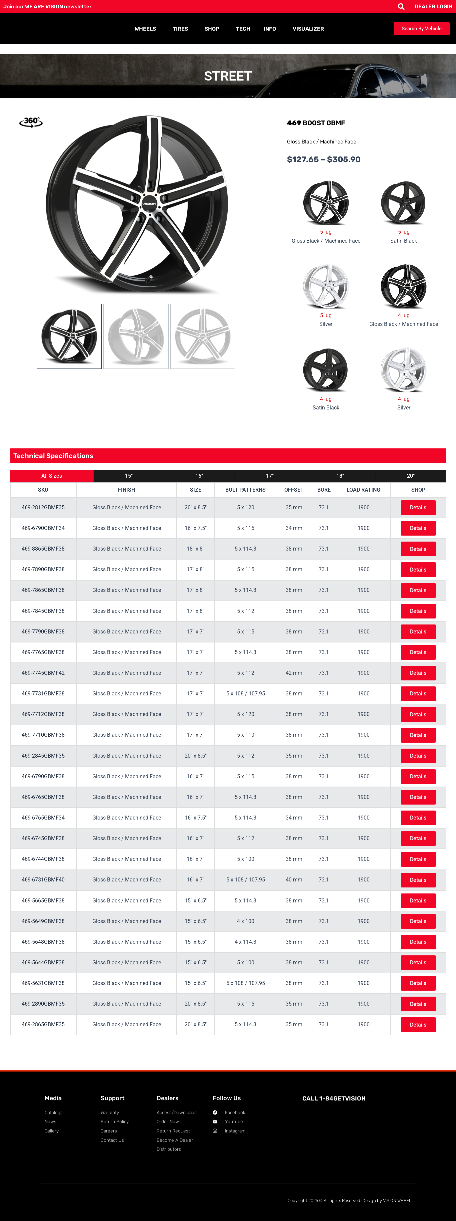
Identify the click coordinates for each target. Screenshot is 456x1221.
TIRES (182, 29)
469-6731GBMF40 (43, 891)
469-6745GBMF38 (43, 849)
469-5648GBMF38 (43, 955)
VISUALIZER (308, 29)
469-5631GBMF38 (43, 998)
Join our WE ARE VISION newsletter (49, 6)
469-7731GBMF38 (43, 699)
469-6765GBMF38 (43, 806)
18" (340, 476)
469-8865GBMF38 (43, 550)
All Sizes (51, 476)
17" (270, 476)
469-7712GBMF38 (43, 721)
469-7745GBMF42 (43, 678)
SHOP (214, 29)
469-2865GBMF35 (43, 1040)
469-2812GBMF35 (43, 508)
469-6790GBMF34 (43, 529)
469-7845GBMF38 (43, 614)
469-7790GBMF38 (43, 635)
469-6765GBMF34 (43, 827)
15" (129, 476)
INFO (271, 29)
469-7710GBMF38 (43, 742)
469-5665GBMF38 (43, 912)
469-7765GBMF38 (43, 657)
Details (417, 508)
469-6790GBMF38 (43, 785)
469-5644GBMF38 (43, 976)
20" (411, 476)
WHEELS (147, 29)
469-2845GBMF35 (43, 763)
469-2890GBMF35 (43, 1019)
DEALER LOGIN (433, 6)
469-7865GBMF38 (43, 593)
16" (199, 476)
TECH (243, 29)
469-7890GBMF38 (43, 572)
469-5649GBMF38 (43, 934)
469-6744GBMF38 (43, 870)
